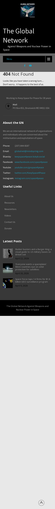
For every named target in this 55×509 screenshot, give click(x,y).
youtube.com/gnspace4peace (29, 167)
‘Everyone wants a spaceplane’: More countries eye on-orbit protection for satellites (31, 267)
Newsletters (10, 209)
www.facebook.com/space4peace (31, 162)
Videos (7, 215)
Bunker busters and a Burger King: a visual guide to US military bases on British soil (33, 252)
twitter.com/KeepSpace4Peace (30, 172)
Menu (9, 59)
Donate (8, 228)
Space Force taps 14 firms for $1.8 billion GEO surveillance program (32, 280)
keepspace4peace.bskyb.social (30, 156)
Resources (9, 202)
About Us (8, 196)
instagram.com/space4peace (29, 178)
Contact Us (9, 222)
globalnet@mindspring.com (23, 151)
